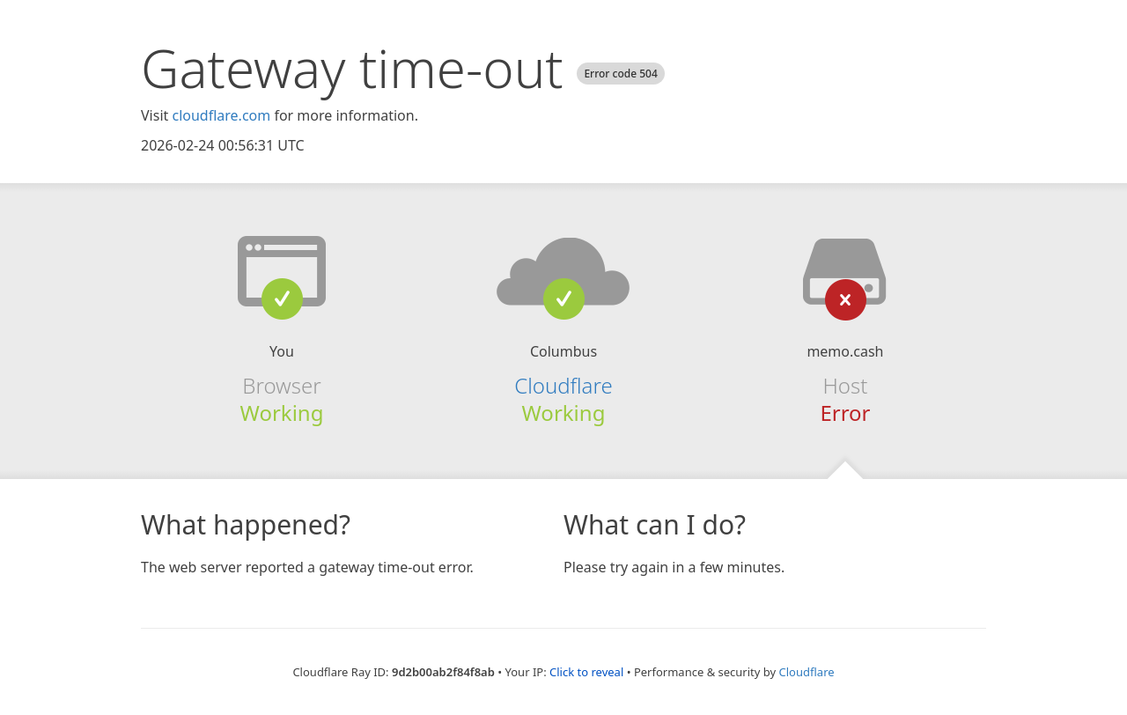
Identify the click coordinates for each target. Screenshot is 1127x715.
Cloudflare (563, 385)
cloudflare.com (221, 115)
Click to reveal (586, 672)
